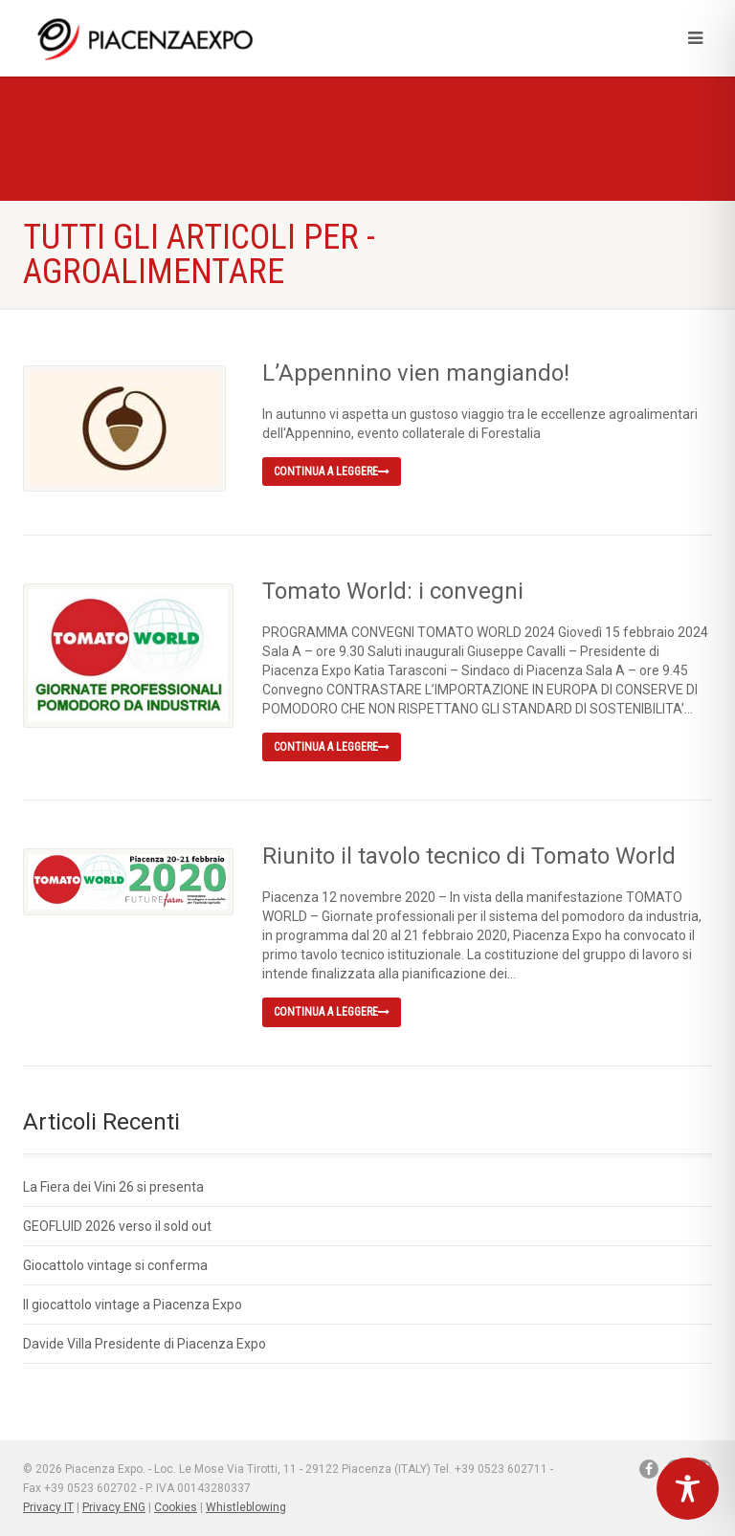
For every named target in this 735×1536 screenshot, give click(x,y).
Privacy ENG (113, 1507)
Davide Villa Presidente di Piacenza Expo (144, 1343)
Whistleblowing (246, 1507)
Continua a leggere (332, 471)
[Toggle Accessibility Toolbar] (688, 1489)
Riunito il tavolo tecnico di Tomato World (469, 856)
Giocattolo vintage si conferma (115, 1265)
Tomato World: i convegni (392, 591)
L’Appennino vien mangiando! (415, 373)
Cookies (175, 1507)
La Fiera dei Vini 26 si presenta (113, 1187)
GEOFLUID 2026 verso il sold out (117, 1226)
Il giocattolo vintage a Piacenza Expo (132, 1304)
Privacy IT (48, 1507)
